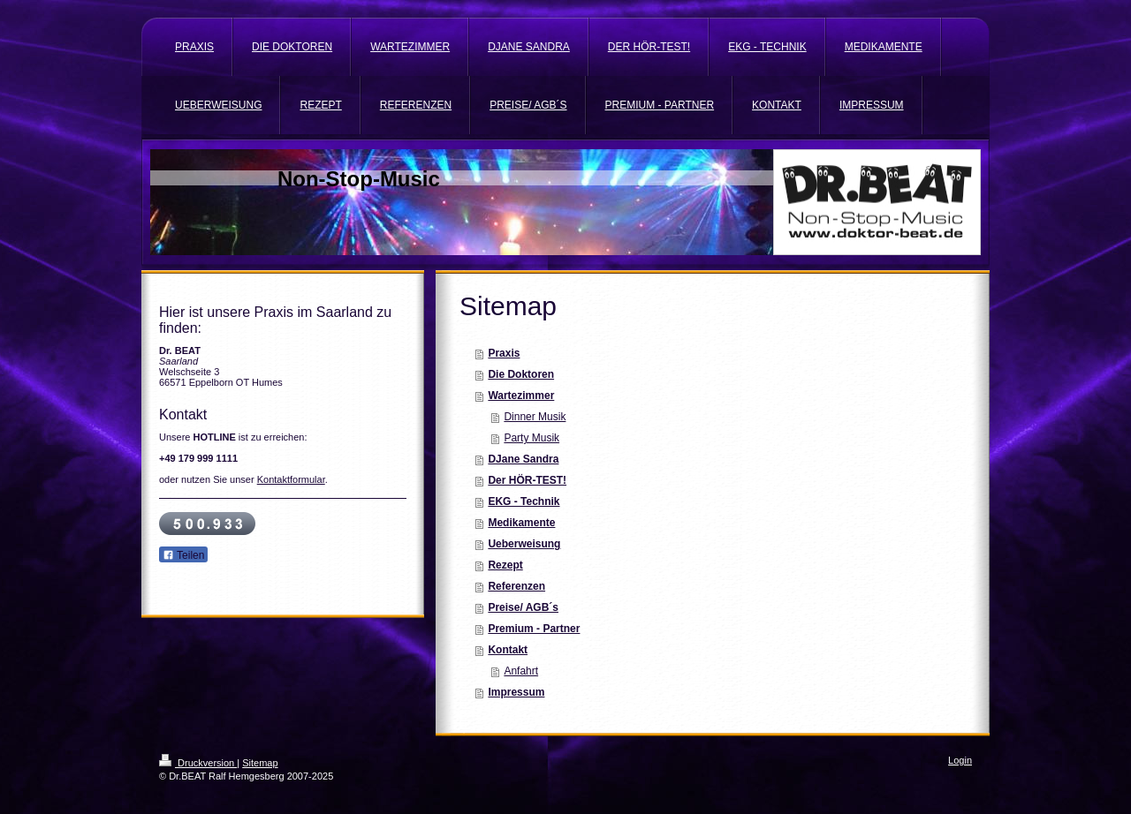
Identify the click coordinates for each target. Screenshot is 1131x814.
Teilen (183, 555)
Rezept (505, 565)
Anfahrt (521, 671)
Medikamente (521, 522)
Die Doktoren (521, 374)
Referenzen (516, 586)
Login (960, 760)
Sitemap (259, 762)
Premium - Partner (534, 628)
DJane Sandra (523, 459)
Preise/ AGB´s (523, 607)
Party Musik (531, 438)
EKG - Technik (523, 501)
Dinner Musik (535, 417)
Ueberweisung (524, 544)
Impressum (516, 692)
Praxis (504, 353)
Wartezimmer (521, 395)
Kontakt (508, 650)
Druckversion (198, 762)
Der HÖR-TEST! (527, 480)
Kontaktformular (291, 479)
